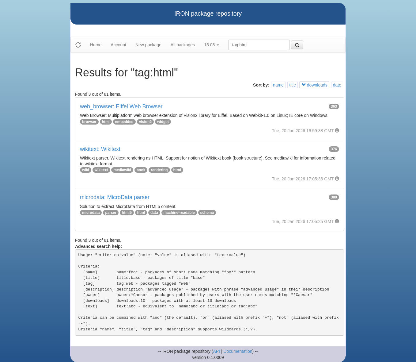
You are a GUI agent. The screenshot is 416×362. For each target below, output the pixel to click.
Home (95, 44)
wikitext (101, 170)
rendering (159, 170)
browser (89, 122)
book (141, 170)
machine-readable (179, 212)
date (337, 85)
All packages (183, 44)
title (292, 85)
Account (118, 44)
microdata (91, 212)
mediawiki (122, 170)
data (154, 212)
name (278, 85)
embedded (124, 122)
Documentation (237, 351)
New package (148, 44)
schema (207, 212)
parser (110, 212)
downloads (314, 85)
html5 (127, 212)
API (216, 351)
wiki (85, 170)
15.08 (211, 44)
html (106, 122)
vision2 (145, 122)
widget (163, 122)
